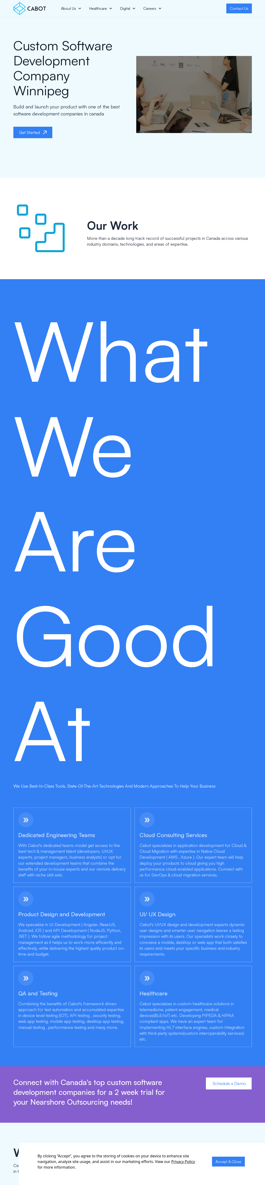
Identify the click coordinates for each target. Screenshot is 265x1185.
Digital (125, 8)
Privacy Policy (183, 1161)
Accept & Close (228, 1161)
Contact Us (239, 8)
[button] (71, 8)
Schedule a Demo (229, 1083)
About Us (68, 8)
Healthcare (98, 8)
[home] (29, 8)
